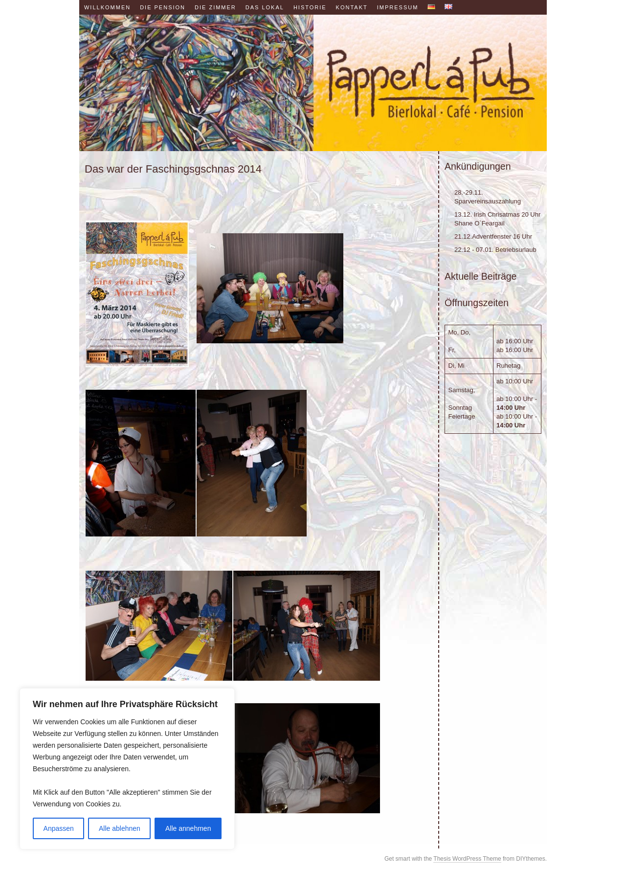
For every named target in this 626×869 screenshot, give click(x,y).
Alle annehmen (188, 828)
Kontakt (352, 7)
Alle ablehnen (119, 828)
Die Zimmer (215, 7)
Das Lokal (265, 7)
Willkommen (107, 7)
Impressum (398, 7)
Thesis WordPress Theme (467, 858)
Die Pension (162, 7)
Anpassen (59, 828)
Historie (310, 7)
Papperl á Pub (313, 83)
